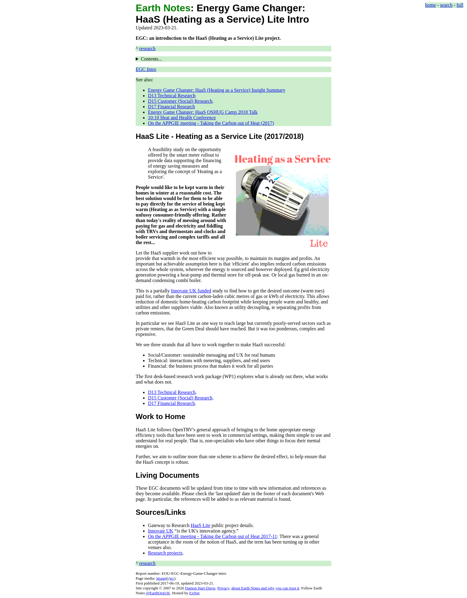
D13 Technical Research (172, 95)
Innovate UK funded (191, 290)
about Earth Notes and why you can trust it (265, 588)
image (161, 578)
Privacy (223, 588)
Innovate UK (160, 530)
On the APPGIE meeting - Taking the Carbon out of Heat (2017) (211, 123)
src (172, 578)
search (446, 5)
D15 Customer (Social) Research (180, 101)
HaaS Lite (200, 525)
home (430, 5)
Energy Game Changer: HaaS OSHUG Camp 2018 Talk (203, 112)
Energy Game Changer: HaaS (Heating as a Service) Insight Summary (216, 90)
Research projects (165, 552)
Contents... (151, 58)
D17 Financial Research (171, 106)
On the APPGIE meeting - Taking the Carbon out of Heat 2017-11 (212, 536)
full (460, 5)
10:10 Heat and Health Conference (182, 117)
